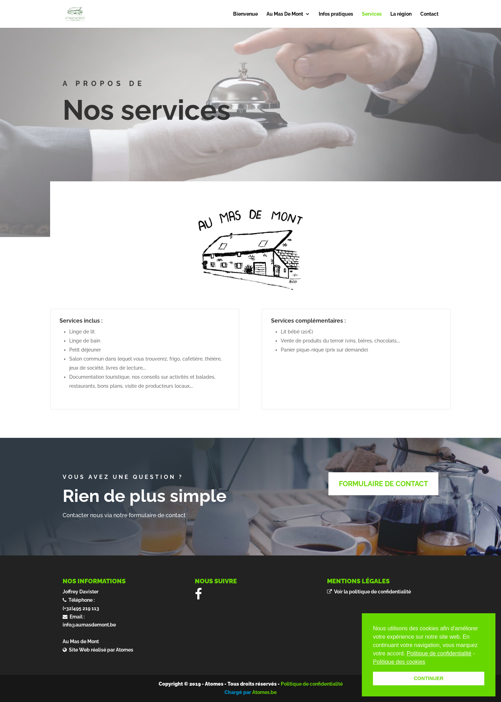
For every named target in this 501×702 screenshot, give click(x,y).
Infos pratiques (336, 14)
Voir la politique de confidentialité (371, 591)
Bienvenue (245, 14)
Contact (429, 14)
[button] (428, 662)
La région (401, 14)
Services (372, 14)
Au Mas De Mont (285, 14)
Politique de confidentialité (312, 684)
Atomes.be (264, 692)
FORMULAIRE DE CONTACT (383, 484)
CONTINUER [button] (429, 678)
